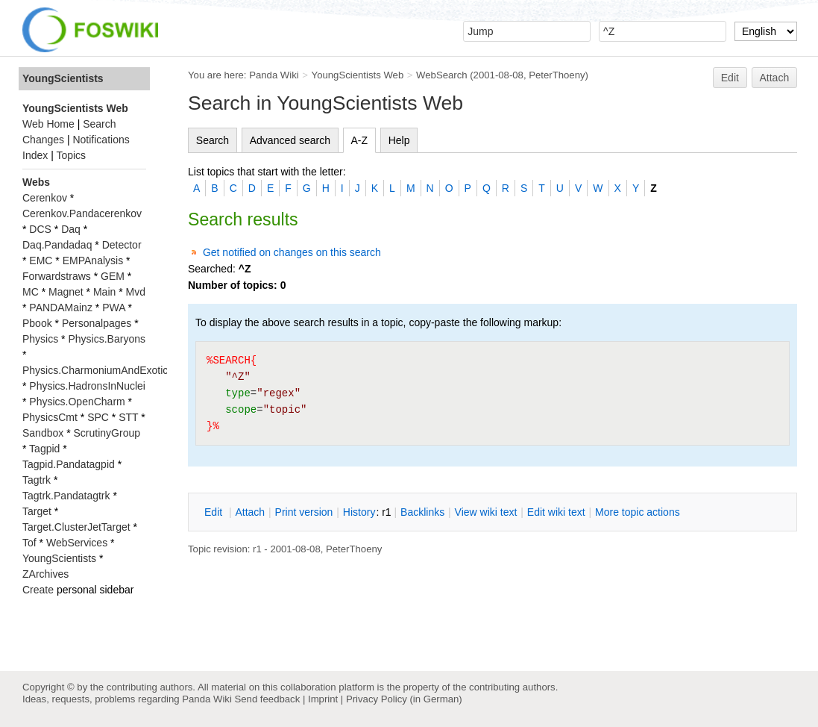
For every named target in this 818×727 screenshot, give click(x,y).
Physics (40, 339)
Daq (71, 229)
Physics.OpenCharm (77, 402)
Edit (730, 78)
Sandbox (42, 433)
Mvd (135, 292)
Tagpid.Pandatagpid (68, 464)
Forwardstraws (56, 276)
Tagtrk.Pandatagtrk (66, 496)
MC (30, 292)
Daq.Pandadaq (57, 245)
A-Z (359, 140)
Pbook (37, 323)
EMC (40, 260)
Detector (122, 245)
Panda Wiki (274, 75)
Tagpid (44, 449)
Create (38, 590)
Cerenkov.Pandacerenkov (82, 213)
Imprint (323, 699)
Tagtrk (36, 480)
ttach (250, 512)
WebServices (76, 543)
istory (359, 512)
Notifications (100, 140)
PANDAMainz (60, 307)
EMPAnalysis (93, 260)
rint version (304, 512)
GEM (113, 276)
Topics (71, 155)
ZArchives (45, 574)
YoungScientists (63, 78)
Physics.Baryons (106, 339)
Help (399, 140)
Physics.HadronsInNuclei (87, 386)
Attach (775, 78)
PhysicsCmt (50, 417)
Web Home (48, 124)
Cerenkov (44, 198)
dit (214, 512)
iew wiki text (486, 512)
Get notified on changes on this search (292, 252)
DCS (40, 229)
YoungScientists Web (358, 75)
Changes (43, 140)
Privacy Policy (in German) (404, 699)
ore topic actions (637, 512)
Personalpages (96, 323)
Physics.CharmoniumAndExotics (97, 370)
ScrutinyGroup (107, 433)
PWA (113, 307)
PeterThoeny (557, 75)
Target (36, 511)
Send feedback (267, 699)
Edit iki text (556, 512)
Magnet (66, 292)
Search (212, 140)
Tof (29, 543)
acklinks (422, 512)
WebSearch (442, 75)
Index (35, 155)
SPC (98, 417)
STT (128, 417)
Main (104, 292)
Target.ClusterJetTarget (76, 527)
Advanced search (290, 140)
